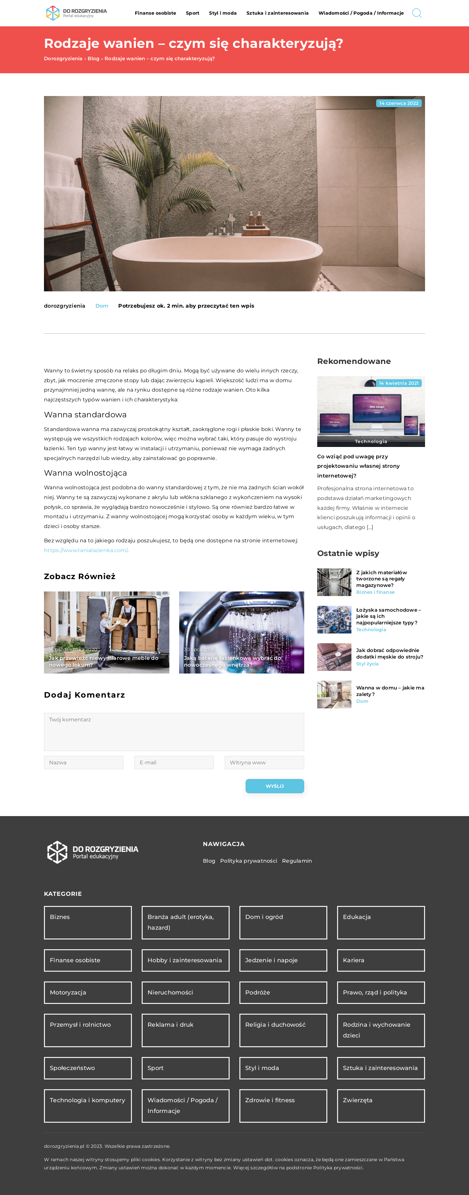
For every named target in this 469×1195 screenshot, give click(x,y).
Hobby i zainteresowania (185, 960)
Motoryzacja (68, 992)
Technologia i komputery (87, 1100)
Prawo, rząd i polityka (375, 992)
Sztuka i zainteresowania (278, 13)
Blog (209, 861)
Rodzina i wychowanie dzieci (376, 1030)
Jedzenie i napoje (271, 960)
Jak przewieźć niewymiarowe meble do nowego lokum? (103, 661)
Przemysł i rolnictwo (80, 1024)
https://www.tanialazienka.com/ (85, 550)
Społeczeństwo (72, 1068)
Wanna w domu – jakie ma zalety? (390, 691)
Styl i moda (223, 13)
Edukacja (357, 917)
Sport (192, 13)
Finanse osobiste (155, 13)
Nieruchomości (170, 992)
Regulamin (297, 861)
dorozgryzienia (65, 306)
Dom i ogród (264, 917)
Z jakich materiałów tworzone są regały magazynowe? (381, 578)
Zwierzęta (358, 1100)
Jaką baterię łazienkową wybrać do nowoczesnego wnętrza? (232, 661)
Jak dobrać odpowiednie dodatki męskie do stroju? (389, 653)
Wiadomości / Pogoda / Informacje (361, 13)
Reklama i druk (171, 1024)
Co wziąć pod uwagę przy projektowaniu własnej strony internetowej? (358, 466)
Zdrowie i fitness (270, 1100)
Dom (102, 306)
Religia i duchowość (275, 1024)
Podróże (257, 992)
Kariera (353, 960)
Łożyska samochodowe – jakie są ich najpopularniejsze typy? (388, 616)
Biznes (60, 917)
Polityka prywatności (248, 861)
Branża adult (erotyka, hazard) (181, 922)
